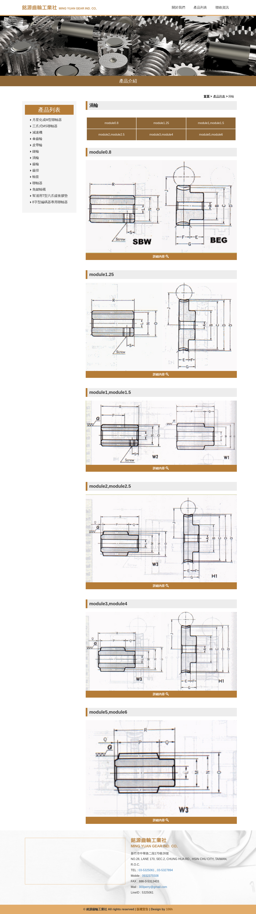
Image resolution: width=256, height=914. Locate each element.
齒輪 (35, 164)
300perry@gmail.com (153, 886)
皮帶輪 (37, 145)
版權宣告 (142, 909)
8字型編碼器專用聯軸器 (50, 202)
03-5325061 (146, 870)
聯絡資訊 (222, 7)
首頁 (207, 96)
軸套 (35, 177)
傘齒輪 (37, 139)
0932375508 (150, 875)
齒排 (35, 170)
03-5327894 (165, 870)
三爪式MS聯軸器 (44, 126)
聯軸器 (37, 183)
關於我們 (178, 7)
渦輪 (35, 158)
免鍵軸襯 (39, 189)
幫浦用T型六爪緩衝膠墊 (50, 196)
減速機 (37, 132)
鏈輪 (35, 151)
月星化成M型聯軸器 (47, 120)
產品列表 (200, 7)
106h (169, 909)
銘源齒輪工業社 (66, 7)
